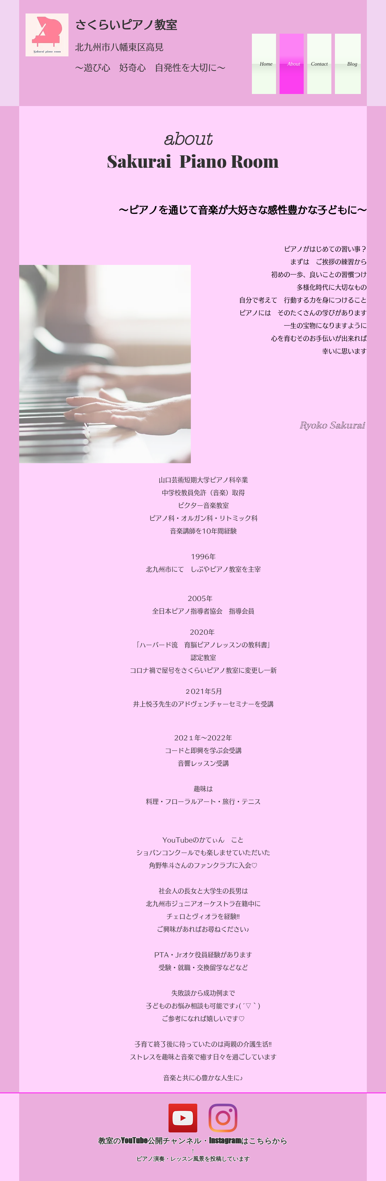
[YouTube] (183, 1118)
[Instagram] (223, 1118)
